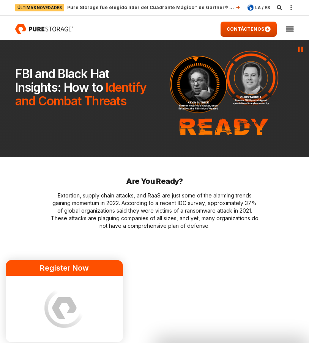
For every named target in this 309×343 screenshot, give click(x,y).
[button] (290, 29)
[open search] (279, 8)
